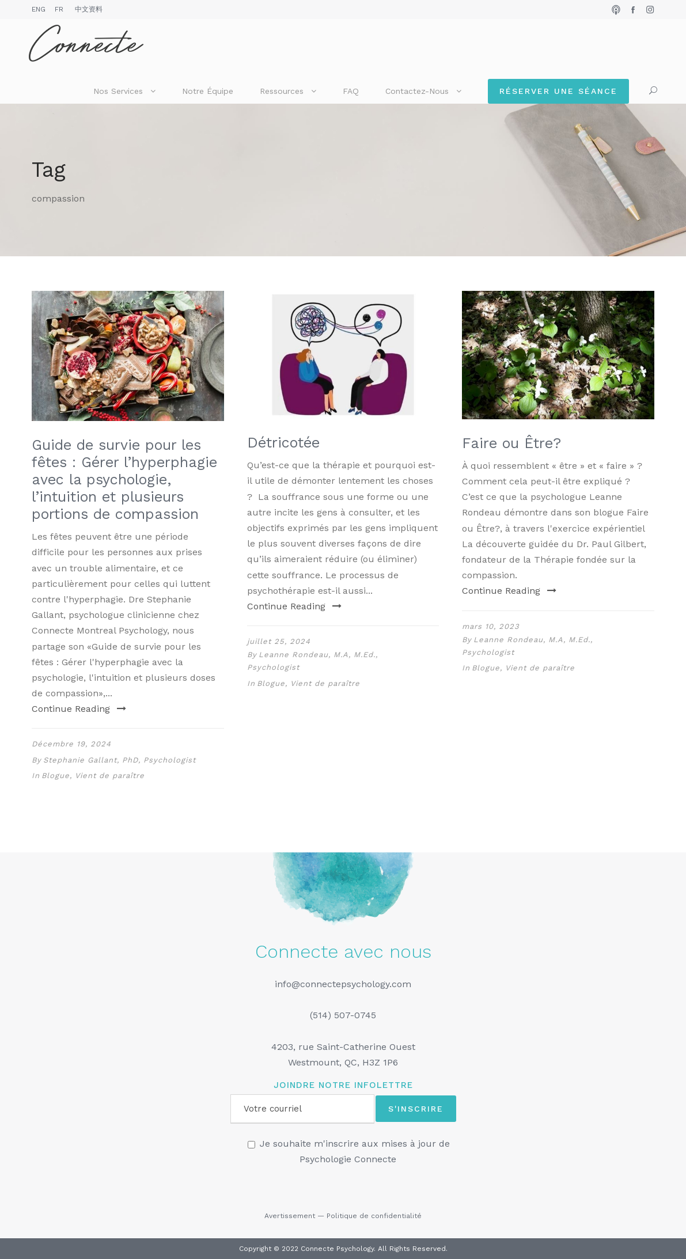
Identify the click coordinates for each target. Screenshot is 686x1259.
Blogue (55, 775)
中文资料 (89, 9)
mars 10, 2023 (491, 626)
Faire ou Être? (511, 443)
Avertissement (289, 1216)
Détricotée (283, 442)
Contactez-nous (417, 91)
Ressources (282, 91)
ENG (39, 9)
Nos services (118, 91)
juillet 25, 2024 (278, 641)
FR (59, 9)
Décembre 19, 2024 (71, 744)
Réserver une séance (558, 91)
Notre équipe (207, 91)
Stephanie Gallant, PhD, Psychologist (119, 760)
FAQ (351, 91)
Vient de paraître (110, 775)
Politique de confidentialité (374, 1216)
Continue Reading (79, 708)
